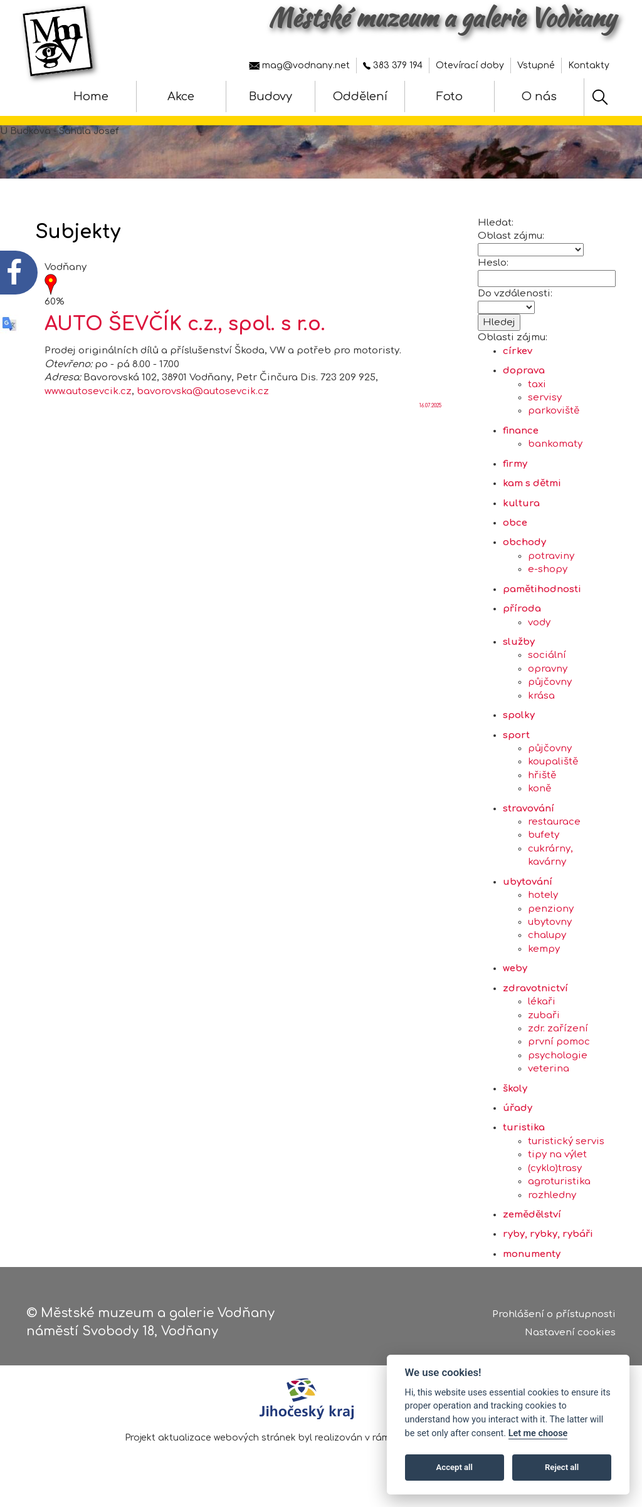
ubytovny (550, 928)
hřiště (542, 781)
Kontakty (588, 65)
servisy (545, 404)
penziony (551, 914)
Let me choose (538, 1433)
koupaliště (553, 768)
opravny (547, 675)
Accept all (454, 1467)
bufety (543, 841)
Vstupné (536, 65)
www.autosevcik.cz (88, 397)
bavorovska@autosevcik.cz (203, 397)
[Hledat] (600, 97)
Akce (180, 96)
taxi (537, 390)
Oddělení (360, 96)
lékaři (541, 1008)
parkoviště (553, 417)
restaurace (554, 828)
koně (539, 795)
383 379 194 (393, 65)
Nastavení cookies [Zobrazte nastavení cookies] (570, 1333)
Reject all (562, 1467)
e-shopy (547, 575)
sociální (547, 661)
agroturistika (559, 1187)
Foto (449, 96)
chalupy (547, 941)
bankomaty (555, 450)
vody (539, 628)
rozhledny (552, 1201)
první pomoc (559, 1048)
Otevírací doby (470, 65)
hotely (543, 901)
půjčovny (550, 688)
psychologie (557, 1061)
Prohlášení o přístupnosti (554, 1315)
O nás (539, 96)
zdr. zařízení (558, 1035)
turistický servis (566, 1147)
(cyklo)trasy (555, 1174)
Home (90, 96)
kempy (544, 955)
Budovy (270, 96)
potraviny (551, 562)
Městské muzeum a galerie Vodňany (442, 17)
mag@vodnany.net (299, 65)
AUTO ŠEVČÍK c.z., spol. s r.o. (185, 330)
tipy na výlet (557, 1160)
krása (541, 702)
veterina (548, 1075)
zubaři (544, 1021)
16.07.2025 (430, 412)
